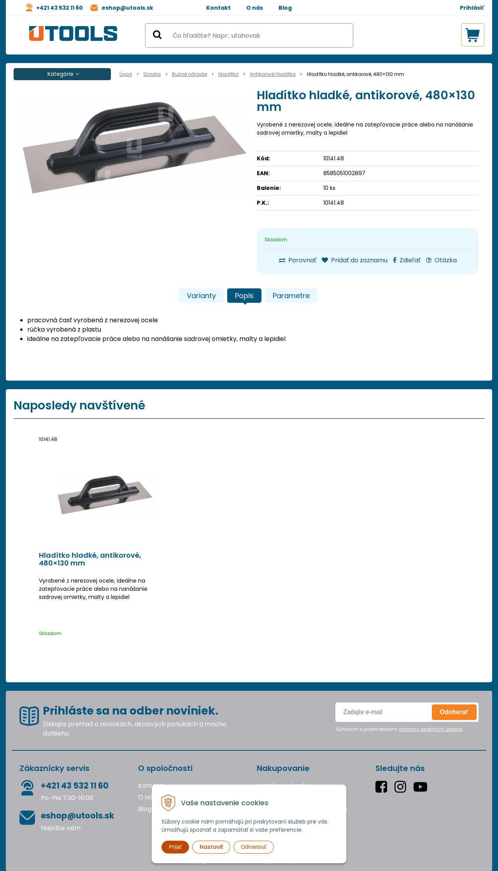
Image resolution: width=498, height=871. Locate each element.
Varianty (201, 295)
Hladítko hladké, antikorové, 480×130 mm (90, 559)
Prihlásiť (472, 8)
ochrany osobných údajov (431, 729)
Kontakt (218, 8)
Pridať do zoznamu (355, 260)
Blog (285, 8)
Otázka (441, 260)
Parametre (291, 295)
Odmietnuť (254, 847)
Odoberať (454, 712)
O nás (254, 8)
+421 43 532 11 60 (59, 8)
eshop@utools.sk (127, 8)
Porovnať (297, 260)
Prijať (175, 847)
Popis (244, 295)
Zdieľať (407, 260)
